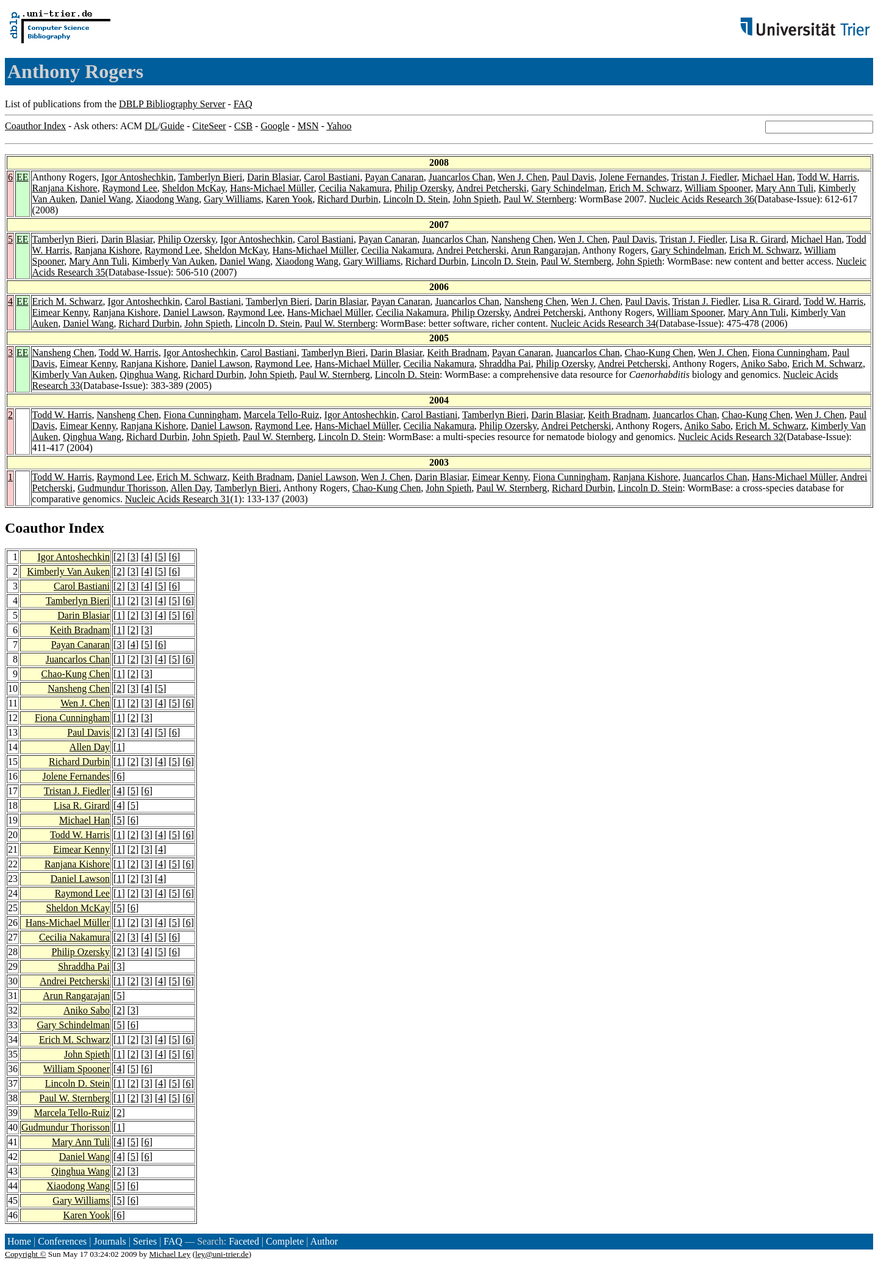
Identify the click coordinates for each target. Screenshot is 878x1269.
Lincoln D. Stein (415, 199)
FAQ (243, 104)
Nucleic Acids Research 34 (603, 323)
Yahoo (338, 126)
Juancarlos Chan (461, 177)
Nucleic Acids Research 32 (730, 437)
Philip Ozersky (423, 188)
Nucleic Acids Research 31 (177, 499)
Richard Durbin (347, 199)
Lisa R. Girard (758, 239)
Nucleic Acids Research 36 (701, 199)
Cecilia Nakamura (354, 188)
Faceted (244, 1241)
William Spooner (718, 188)
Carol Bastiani (332, 177)
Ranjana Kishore (65, 188)
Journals (109, 1241)
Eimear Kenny (60, 312)
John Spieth (476, 199)
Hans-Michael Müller (272, 188)
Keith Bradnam (457, 352)
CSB (243, 126)
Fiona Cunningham (789, 352)
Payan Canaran (394, 177)
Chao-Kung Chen (658, 352)
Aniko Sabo (764, 363)
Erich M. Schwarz (644, 188)
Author (324, 1241)
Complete (285, 1241)
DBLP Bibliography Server (172, 104)
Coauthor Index (35, 126)
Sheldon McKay (193, 188)
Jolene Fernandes (633, 177)
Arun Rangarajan (544, 250)
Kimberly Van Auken (173, 261)
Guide (172, 126)
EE (22, 177)
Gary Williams (232, 199)
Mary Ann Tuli (784, 188)
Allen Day (190, 488)
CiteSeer (209, 126)
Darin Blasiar (273, 177)
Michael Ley (170, 1254)
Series (145, 1241)
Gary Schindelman (567, 188)
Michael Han (767, 177)
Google (275, 126)
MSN (308, 126)
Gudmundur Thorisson (121, 488)
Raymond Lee (129, 188)
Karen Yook (289, 199)
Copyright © (25, 1254)
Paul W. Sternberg (539, 199)
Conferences (62, 1241)
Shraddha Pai (505, 363)
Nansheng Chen (522, 239)
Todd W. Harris (827, 177)
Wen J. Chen (522, 177)
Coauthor (35, 528)
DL (151, 126)
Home (19, 1241)
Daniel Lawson (192, 312)
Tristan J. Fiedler (704, 177)
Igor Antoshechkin (137, 177)
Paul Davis (573, 177)
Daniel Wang (105, 199)
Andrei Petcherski (491, 188)
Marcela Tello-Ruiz (281, 415)
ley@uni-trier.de (221, 1254)
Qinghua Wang (149, 374)
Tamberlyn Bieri (210, 177)
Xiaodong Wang (167, 199)
